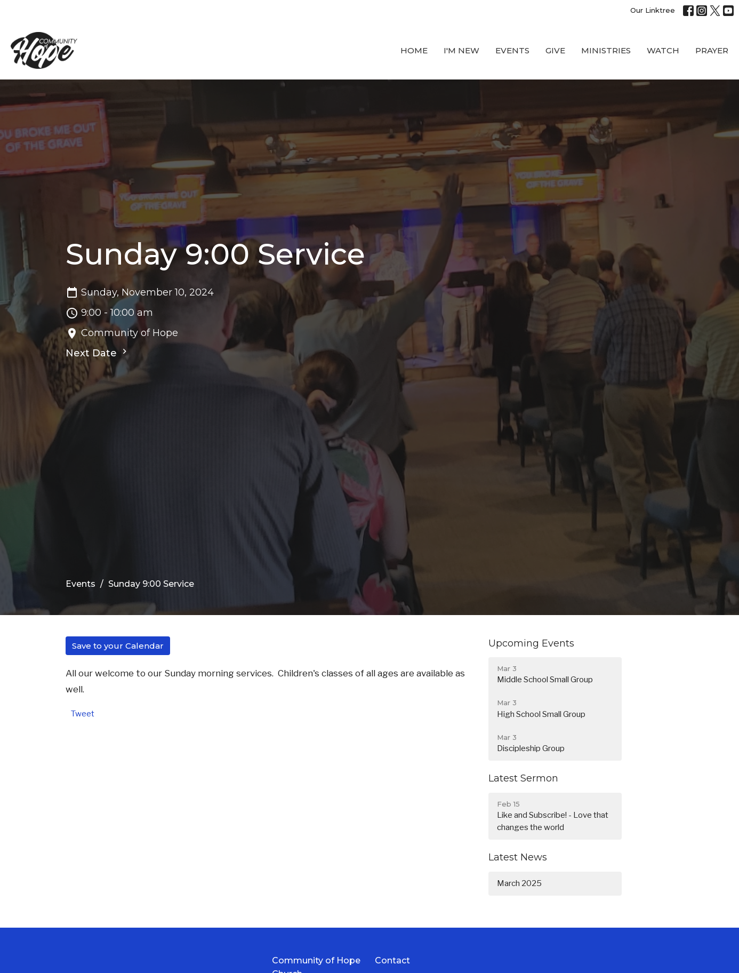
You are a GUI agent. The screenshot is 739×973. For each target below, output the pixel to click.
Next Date (98, 352)
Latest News (517, 857)
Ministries (606, 50)
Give (555, 50)
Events (512, 50)
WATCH (663, 50)
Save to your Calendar (118, 646)
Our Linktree (652, 10)
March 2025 (519, 883)
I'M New (461, 50)
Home (414, 50)
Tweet (82, 714)
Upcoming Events (531, 643)
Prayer (711, 50)
